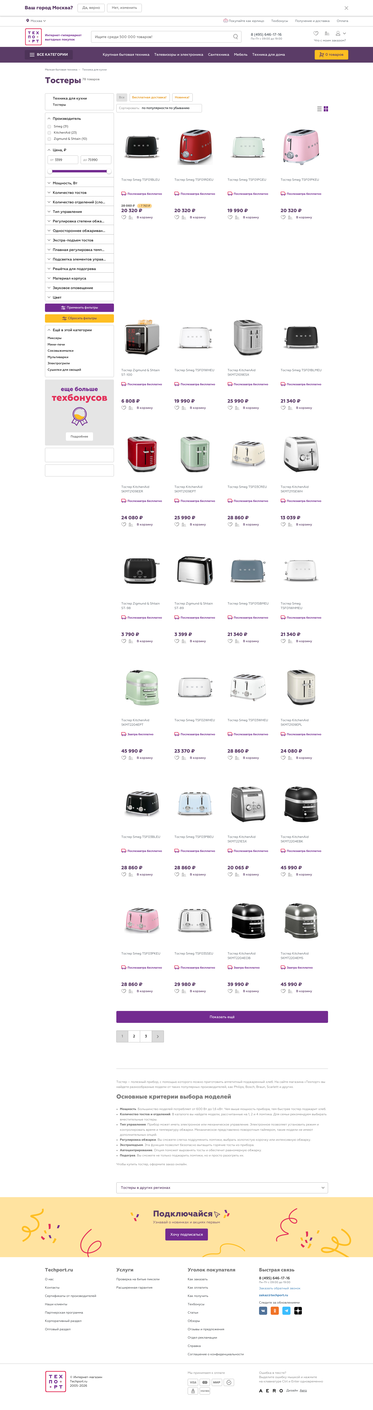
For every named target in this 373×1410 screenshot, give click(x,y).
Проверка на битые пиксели (138, 1279)
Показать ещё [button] (222, 1017)
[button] (91, 8)
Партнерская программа (64, 1313)
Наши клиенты (56, 1304)
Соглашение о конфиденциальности (216, 1354)
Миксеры (55, 338)
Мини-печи (57, 344)
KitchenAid (62, 133)
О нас (49, 1279)
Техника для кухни (70, 98)
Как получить (198, 1296)
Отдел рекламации (202, 1338)
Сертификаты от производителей (70, 1296)
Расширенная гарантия (134, 1288)
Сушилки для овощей (65, 370)
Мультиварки (58, 357)
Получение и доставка (312, 21)
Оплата (342, 21)
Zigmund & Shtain (67, 139)
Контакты (52, 1288)
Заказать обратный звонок (279, 1288)
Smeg (58, 126)
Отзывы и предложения (206, 1329)
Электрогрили (59, 363)
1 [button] (122, 1036)
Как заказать (198, 1279)
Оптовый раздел (58, 1329)
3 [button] (146, 1036)
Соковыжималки (61, 351)
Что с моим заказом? (330, 40)
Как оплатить (198, 1288)
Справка (194, 1346)
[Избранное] (315, 34)
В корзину (145, 217)
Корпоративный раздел (63, 1321)
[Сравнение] (326, 34)
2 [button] (134, 1036)
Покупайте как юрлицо (246, 21)
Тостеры (60, 105)
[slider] (50, 171)
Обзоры (194, 1321)
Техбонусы (279, 21)
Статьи (193, 1313)
